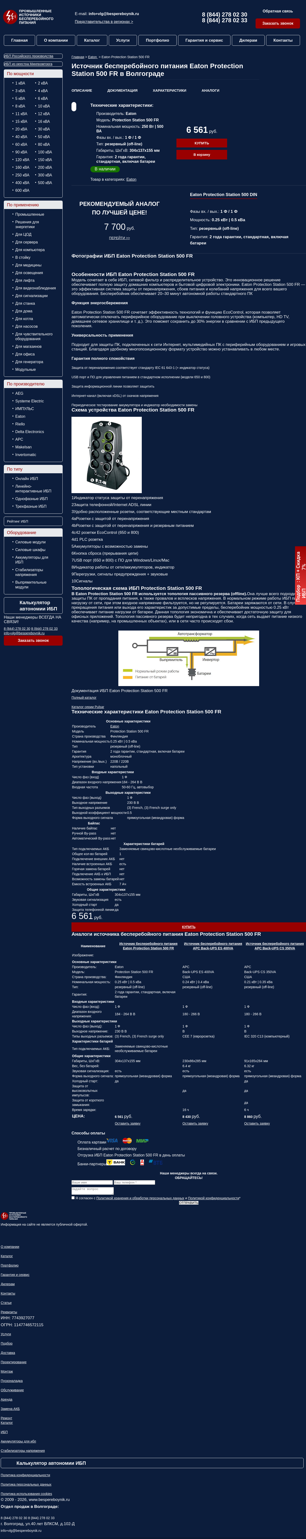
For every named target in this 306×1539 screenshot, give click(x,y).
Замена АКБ (10, 1410)
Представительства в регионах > (104, 22)
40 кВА (21, 137)
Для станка (25, 303)
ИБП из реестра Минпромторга (28, 64)
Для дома (23, 311)
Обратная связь (278, 11)
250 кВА (22, 175)
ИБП (4, 1433)
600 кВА (22, 190)
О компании (56, 40)
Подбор (6, 1345)
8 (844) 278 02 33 (224, 20)
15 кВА (21, 121)
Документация (122, 90)
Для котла (24, 319)
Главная (19, 40)
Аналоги (210, 90)
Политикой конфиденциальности (213, 1199)
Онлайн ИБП (26, 479)
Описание (81, 90)
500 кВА (45, 183)
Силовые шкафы (30, 550)
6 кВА (43, 98)
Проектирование (14, 1363)
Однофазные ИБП (31, 499)
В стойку (22, 257)
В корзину (201, 155)
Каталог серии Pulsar (87, 707)
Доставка (8, 1354)
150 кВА (45, 160)
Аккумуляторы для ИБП (31, 559)
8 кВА (20, 106)
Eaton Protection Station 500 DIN (223, 194)
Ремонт (6, 1419)
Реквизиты (9, 1313)
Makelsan (23, 447)
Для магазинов (28, 346)
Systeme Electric (29, 401)
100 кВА (45, 152)
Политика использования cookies (26, 1495)
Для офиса (25, 354)
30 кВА (44, 129)
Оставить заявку (127, 1123)
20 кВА (21, 129)
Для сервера (26, 242)
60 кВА (21, 144)
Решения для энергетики (27, 224)
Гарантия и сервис (204, 40)
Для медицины (28, 265)
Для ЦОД (23, 234)
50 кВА (44, 137)
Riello (20, 424)
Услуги (123, 40)
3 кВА (20, 91)
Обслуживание (12, 1391)
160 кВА (22, 167)
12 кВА (44, 114)
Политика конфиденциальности (25, 1476)
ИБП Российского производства (28, 56)
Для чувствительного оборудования (34, 336)
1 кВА (20, 83)
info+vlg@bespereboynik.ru (114, 14)
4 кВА (43, 91)
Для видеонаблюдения (35, 288)
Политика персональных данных (26, 1486)
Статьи (6, 1304)
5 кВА (20, 98)
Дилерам (248, 40)
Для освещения (29, 273)
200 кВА (45, 167)
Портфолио (157, 40)
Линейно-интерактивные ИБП (33, 488)
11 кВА (21, 114)
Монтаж (7, 1373)
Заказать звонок (277, 23)
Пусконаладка (12, 1382)
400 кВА (22, 183)
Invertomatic (25, 455)
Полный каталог (83, 697)
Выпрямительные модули (31, 584)
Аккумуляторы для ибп (18, 1443)
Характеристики (169, 90)
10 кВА (44, 106)
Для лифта (24, 280)
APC (19, 439)
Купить (202, 143)
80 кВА (44, 144)
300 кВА (45, 175)
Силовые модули (30, 542)
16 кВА (44, 121)
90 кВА (21, 152)
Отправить (188, 1204)
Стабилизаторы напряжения (29, 572)
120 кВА (22, 160)
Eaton (20, 416)
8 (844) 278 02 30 (224, 14)
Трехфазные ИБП (31, 506)
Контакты (283, 40)
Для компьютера (30, 250)
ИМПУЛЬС (24, 409)
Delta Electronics (29, 432)
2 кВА (43, 83)
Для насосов (26, 326)
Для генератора (29, 362)
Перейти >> (119, 238)
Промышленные (29, 214)
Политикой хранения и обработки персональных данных (140, 1199)
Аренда (6, 1401)
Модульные (25, 369)
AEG (19, 393)
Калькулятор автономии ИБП (38, 605)
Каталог (92, 40)
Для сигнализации (31, 296)
